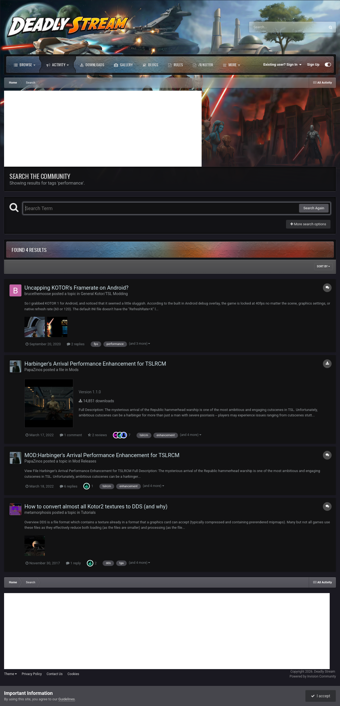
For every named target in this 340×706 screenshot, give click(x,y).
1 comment (71, 435)
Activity (57, 64)
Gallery (123, 64)
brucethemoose (37, 294)
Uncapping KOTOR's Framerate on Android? (76, 287)
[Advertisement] (103, 129)
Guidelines (66, 699)
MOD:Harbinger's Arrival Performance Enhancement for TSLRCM (101, 455)
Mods (73, 370)
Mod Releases (84, 461)
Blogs (150, 64)
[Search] (273, 27)
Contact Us (55, 674)
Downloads (92, 64)
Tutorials (88, 512)
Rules (175, 64)
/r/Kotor (203, 64)
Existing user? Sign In (282, 64)
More (231, 64)
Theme (10, 674)
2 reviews (97, 435)
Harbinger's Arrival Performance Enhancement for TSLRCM (95, 363)
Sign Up (313, 64)
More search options (308, 224)
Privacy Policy (32, 674)
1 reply (73, 563)
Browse (24, 64)
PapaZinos (33, 370)
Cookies (73, 674)
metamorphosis (37, 512)
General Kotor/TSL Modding (104, 294)
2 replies (75, 344)
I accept (320, 696)
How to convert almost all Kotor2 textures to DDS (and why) (95, 506)
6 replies (68, 486)
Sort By (323, 266)
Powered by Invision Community (313, 676)
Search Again (313, 208)
